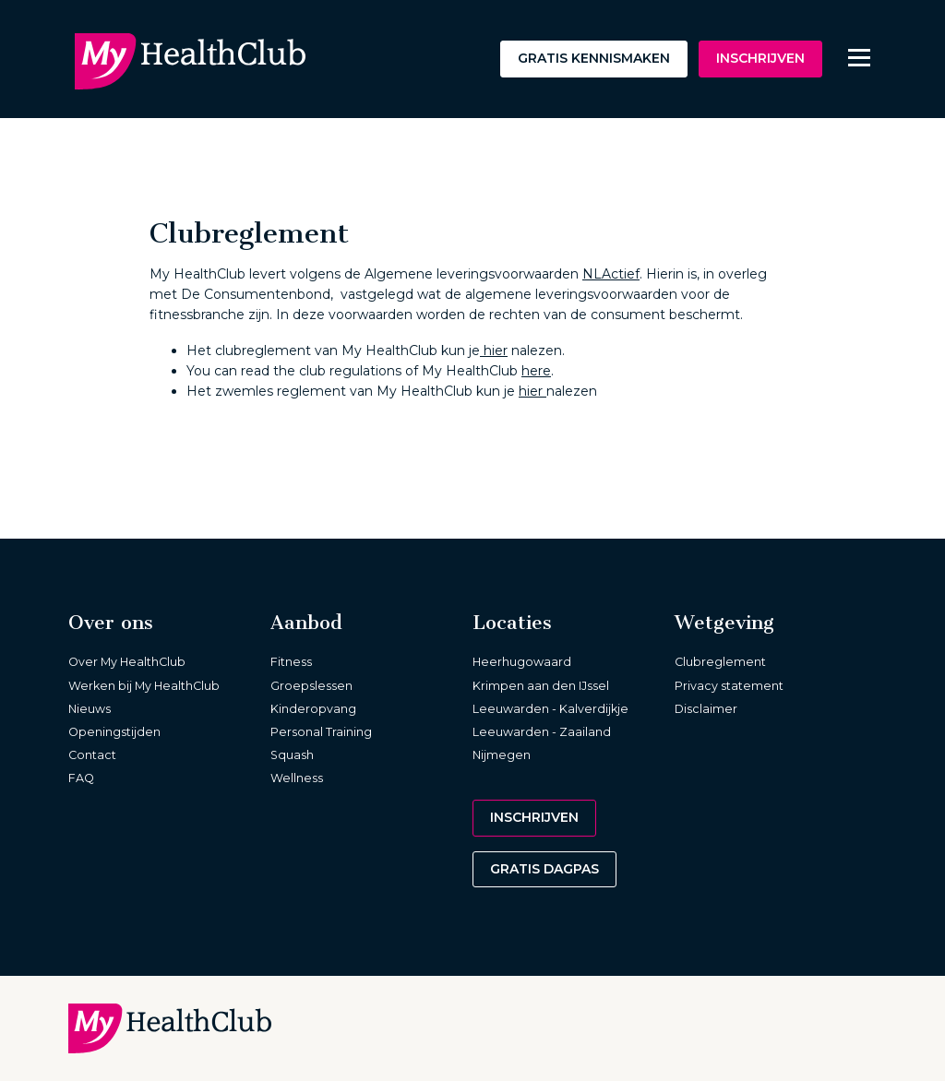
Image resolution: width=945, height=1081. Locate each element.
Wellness (296, 778)
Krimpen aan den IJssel (540, 686)
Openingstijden (114, 732)
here (536, 370)
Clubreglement (720, 662)
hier (494, 350)
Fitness (291, 662)
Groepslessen (311, 686)
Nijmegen (501, 755)
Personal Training (321, 732)
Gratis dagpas (544, 869)
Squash (292, 755)
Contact (92, 755)
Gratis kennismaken (594, 58)
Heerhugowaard (521, 662)
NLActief (611, 274)
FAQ (81, 778)
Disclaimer (706, 709)
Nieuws (89, 709)
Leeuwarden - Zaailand (541, 732)
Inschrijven (760, 58)
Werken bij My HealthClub (144, 686)
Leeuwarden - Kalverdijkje (550, 709)
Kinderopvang (313, 709)
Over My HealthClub (126, 662)
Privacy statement (729, 686)
